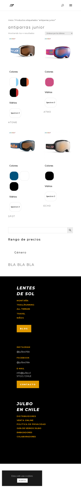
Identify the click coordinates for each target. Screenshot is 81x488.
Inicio (10, 20)
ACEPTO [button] (22, 480)
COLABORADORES (26, 436)
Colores (13, 72)
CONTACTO (28, 384)
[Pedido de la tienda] (59, 33)
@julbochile (23, 351)
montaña (22, 300)
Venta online (25, 420)
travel (21, 313)
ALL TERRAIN (23, 309)
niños (20, 318)
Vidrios (13, 103)
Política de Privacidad (31, 424)
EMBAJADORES (24, 432)
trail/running (25, 305)
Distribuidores (26, 416)
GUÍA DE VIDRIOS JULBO (29, 428)
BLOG (24, 328)
